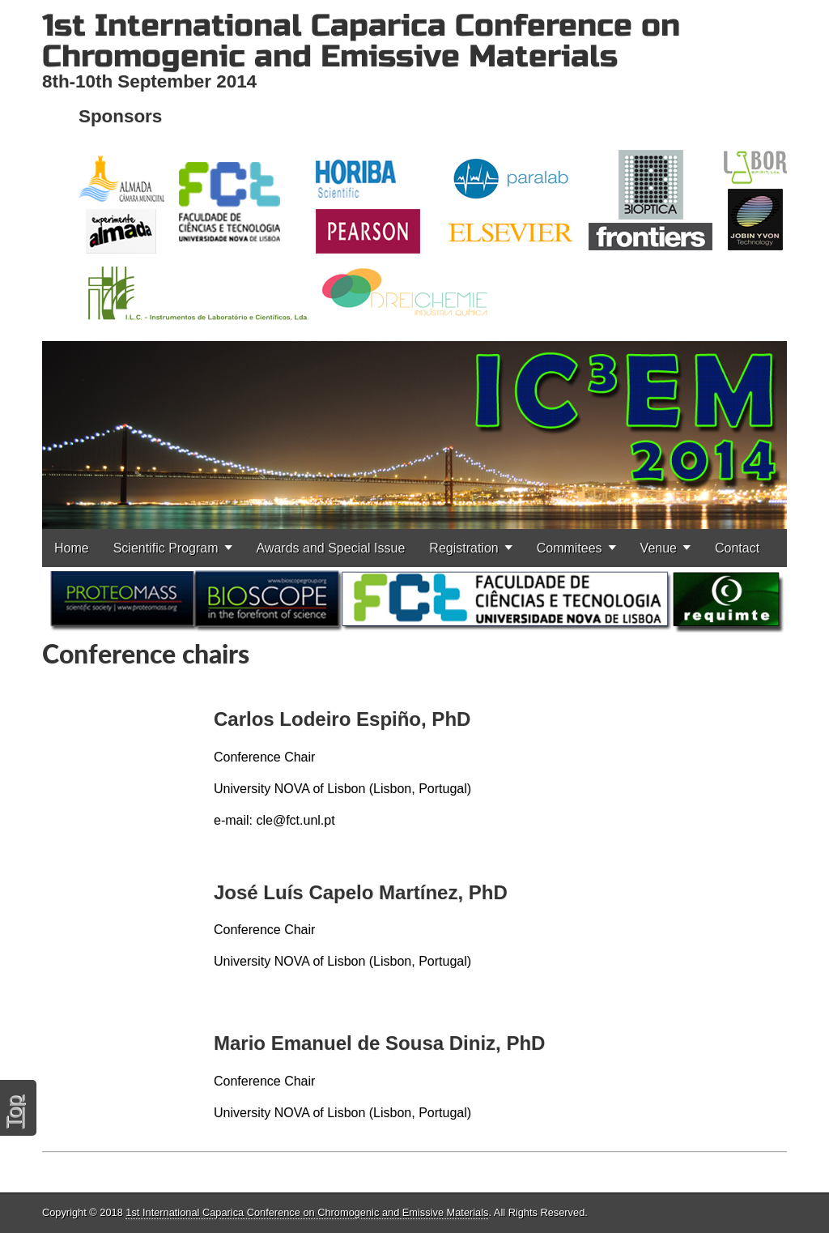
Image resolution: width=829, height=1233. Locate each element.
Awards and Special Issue (331, 548)
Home (71, 548)
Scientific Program (166, 548)
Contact (737, 548)
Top (13, 1111)
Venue (658, 548)
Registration (463, 548)
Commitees (569, 548)
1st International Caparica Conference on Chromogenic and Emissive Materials (361, 40)
